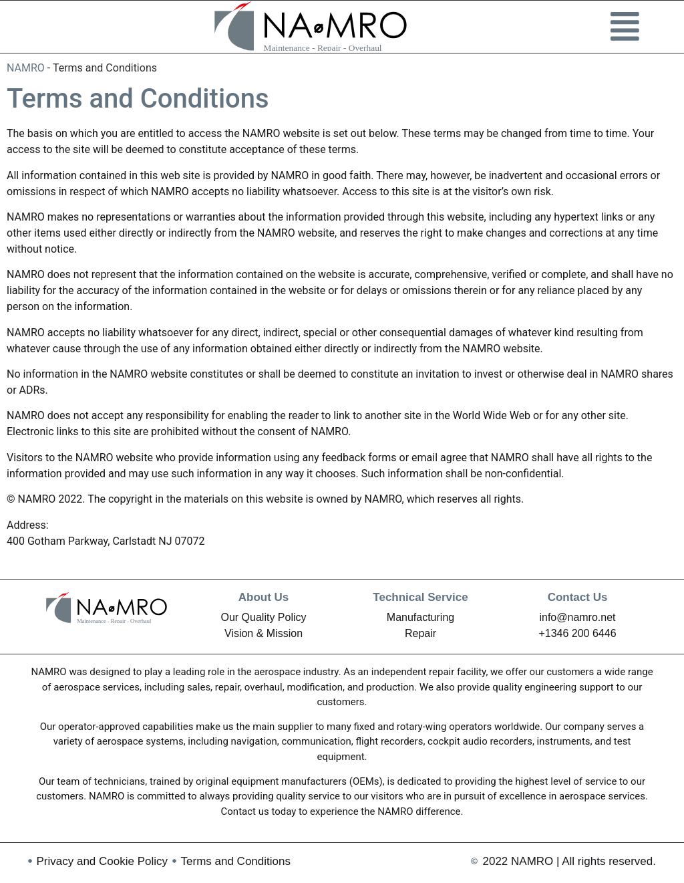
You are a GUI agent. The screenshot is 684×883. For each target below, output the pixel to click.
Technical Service (420, 597)
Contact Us (578, 597)
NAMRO (26, 67)
